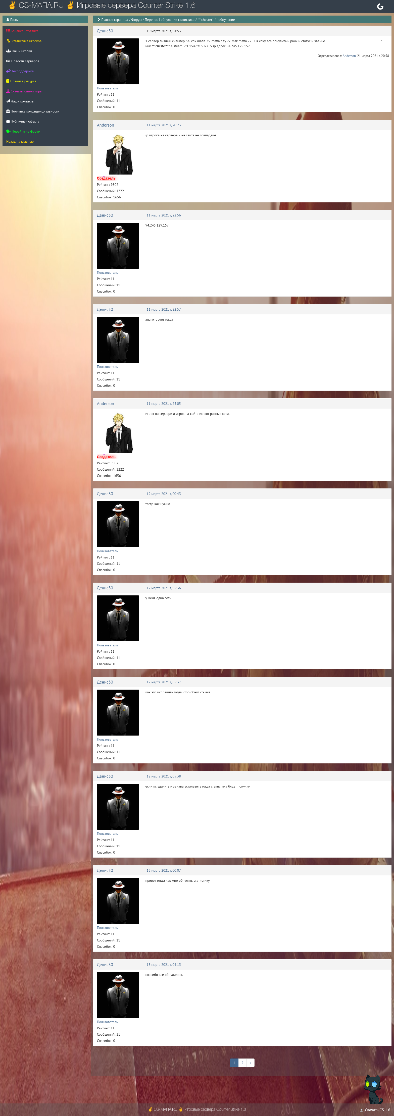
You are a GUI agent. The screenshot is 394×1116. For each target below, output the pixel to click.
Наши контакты (20, 101)
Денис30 (105, 31)
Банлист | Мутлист (22, 31)
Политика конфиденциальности (32, 111)
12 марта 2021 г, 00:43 (164, 493)
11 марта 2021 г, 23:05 (164, 403)
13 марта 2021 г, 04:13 (164, 964)
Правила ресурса (21, 81)
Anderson (349, 56)
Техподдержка (20, 71)
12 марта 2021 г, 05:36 (164, 588)
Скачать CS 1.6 (375, 1109)
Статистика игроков (23, 41)
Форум (136, 19)
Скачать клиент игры (24, 91)
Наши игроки (19, 51)
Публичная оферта (22, 121)
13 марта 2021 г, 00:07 (164, 870)
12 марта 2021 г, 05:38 (164, 776)
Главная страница (114, 19)
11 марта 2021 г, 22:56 (164, 215)
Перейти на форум (23, 131)
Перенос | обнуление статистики (169, 19)
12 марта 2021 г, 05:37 (164, 682)
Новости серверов (22, 61)
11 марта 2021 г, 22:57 (164, 309)
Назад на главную (20, 141)
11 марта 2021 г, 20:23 (164, 125)
